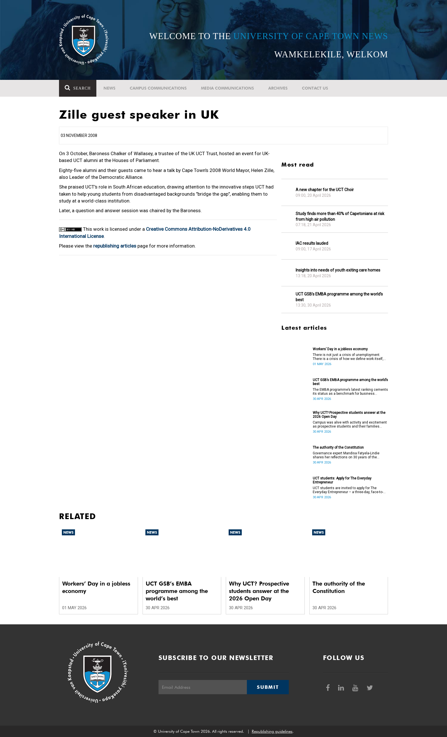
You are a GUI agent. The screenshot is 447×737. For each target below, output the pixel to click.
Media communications (227, 88)
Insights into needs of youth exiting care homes (338, 270)
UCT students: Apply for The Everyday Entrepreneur (342, 480)
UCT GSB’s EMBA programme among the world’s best (339, 297)
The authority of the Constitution (338, 448)
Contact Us (315, 88)
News (109, 88)
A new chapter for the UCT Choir (325, 189)
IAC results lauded (312, 243)
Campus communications (158, 88)
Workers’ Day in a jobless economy (340, 349)
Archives (278, 88)
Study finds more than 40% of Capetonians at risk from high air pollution (340, 216)
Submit (268, 687)
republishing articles (114, 246)
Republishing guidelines (272, 731)
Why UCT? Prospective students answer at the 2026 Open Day (349, 415)
